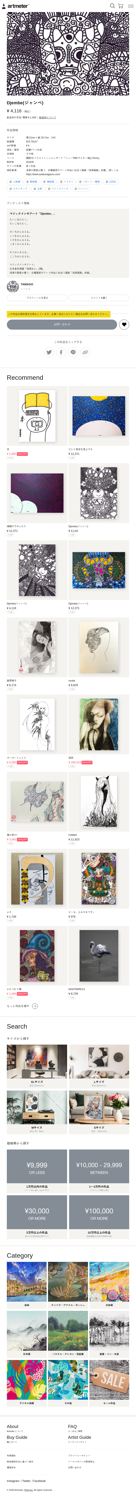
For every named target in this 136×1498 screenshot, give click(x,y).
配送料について (47, 117)
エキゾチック (18, 189)
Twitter (26, 1481)
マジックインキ (58, 189)
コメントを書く (99, 298)
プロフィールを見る (37, 298)
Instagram (13, 1481)
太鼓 (37, 189)
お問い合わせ (62, 324)
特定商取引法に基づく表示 (20, 1461)
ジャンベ (81, 189)
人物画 (14, 182)
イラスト (66, 182)
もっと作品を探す (22, 1006)
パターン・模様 (89, 182)
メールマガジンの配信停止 (81, 1461)
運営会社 (11, 1467)
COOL (110, 182)
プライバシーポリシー (79, 1455)
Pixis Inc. (28, 1490)
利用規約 (11, 1455)
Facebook (39, 1481)
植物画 (48, 182)
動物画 (31, 182)
